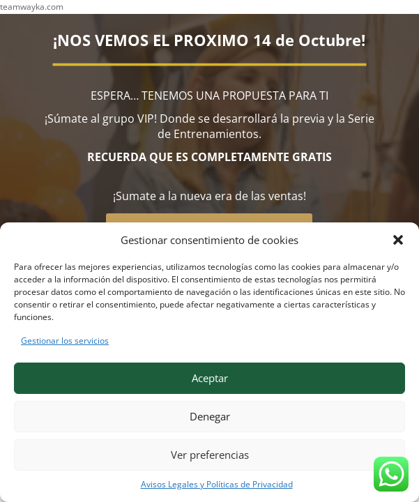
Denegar (210, 416)
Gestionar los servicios (65, 341)
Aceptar (210, 378)
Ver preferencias (210, 455)
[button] (398, 240)
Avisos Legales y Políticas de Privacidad (217, 484)
